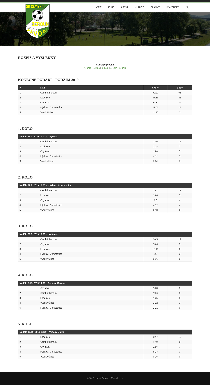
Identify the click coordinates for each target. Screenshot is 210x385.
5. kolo (122, 68)
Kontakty (172, 7)
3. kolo (105, 68)
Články (155, 7)
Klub (111, 7)
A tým (124, 7)
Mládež (139, 7)
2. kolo (96, 68)
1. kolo (87, 68)
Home (98, 7)
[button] (187, 7)
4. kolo (113, 68)
